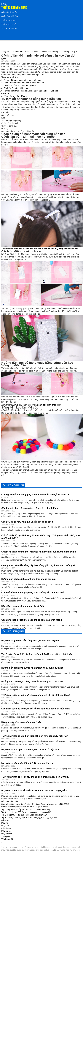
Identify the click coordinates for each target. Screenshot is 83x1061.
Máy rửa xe (6, 831)
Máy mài (5, 823)
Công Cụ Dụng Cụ (9, 12)
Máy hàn (5, 826)
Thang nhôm (6, 836)
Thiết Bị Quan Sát (9, 24)
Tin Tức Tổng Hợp (9, 28)
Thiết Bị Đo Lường (9, 20)
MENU (4, 4)
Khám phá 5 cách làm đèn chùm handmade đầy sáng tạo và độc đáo (45, 249)
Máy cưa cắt (6, 834)
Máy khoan (6, 828)
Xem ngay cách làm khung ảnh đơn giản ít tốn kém (36, 405)
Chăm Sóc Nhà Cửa (9, 16)
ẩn (16, 77)
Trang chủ (5, 51)
